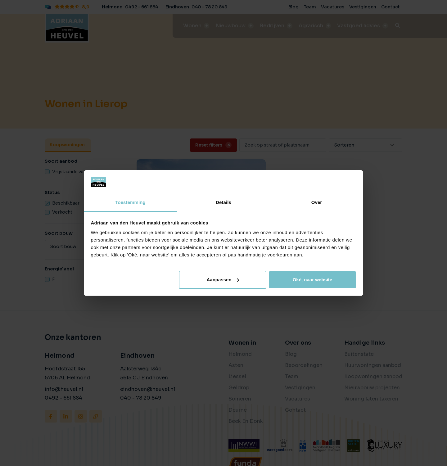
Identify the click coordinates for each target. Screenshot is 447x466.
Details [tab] (223, 202)
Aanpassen (223, 279)
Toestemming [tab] (130, 202)
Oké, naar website (312, 279)
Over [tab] (316, 202)
